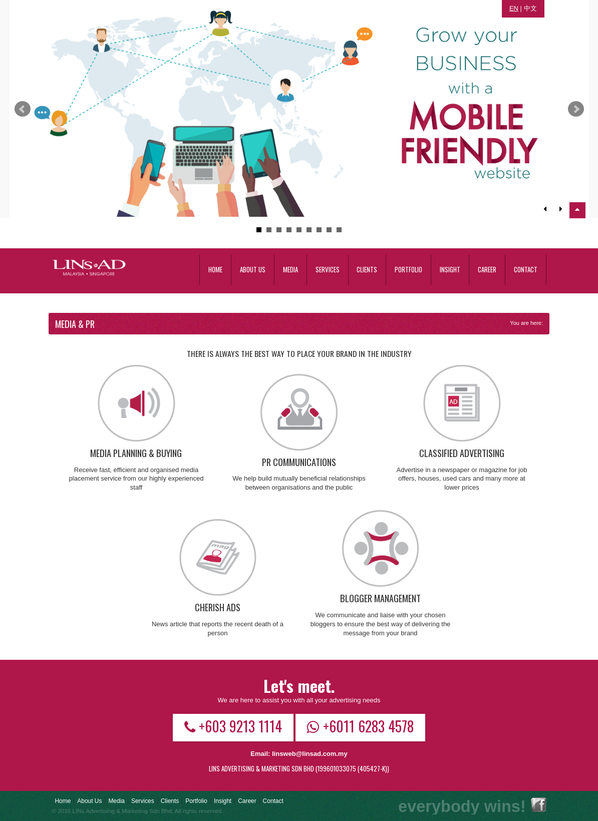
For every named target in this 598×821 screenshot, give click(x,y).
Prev (23, 109)
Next (576, 109)
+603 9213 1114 (233, 725)
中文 (530, 8)
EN (513, 8)
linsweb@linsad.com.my (310, 753)
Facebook (538, 804)
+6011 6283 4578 (360, 725)
